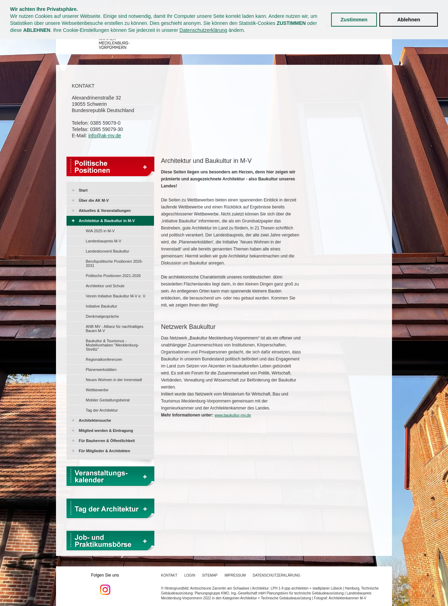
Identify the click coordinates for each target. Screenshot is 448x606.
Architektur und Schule (105, 286)
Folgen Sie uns (105, 584)
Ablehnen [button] (408, 19)
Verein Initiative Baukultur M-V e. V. (116, 296)
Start (83, 190)
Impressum (235, 575)
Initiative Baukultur (101, 306)
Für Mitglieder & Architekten (104, 451)
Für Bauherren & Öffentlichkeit (107, 441)
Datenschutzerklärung (203, 30)
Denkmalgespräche (102, 316)
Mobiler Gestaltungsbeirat (108, 400)
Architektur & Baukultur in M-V (107, 221)
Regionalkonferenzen (104, 359)
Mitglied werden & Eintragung (106, 430)
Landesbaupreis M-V (103, 241)
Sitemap (210, 575)
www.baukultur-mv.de (233, 415)
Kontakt (169, 575)
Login (189, 575)
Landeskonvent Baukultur (107, 251)
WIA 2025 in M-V (100, 231)
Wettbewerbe (97, 390)
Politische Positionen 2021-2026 (113, 276)
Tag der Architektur (102, 410)
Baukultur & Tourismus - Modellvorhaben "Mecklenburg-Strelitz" (112, 345)
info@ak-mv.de (104, 135)
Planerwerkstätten (101, 369)
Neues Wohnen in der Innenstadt (114, 380)
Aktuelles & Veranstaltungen (105, 210)
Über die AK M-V (94, 200)
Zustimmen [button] (354, 19)
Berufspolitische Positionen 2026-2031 (114, 263)
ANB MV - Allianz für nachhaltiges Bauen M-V (114, 328)
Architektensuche (95, 420)
